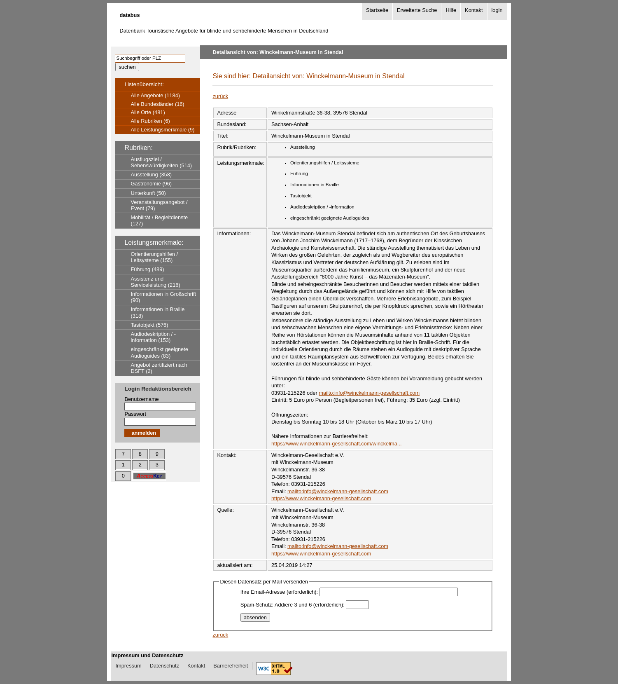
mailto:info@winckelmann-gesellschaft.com (369, 393)
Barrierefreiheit (230, 666)
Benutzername (141, 399)
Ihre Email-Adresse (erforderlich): (279, 592)
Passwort (135, 414)
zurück (220, 96)
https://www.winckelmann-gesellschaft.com (321, 498)
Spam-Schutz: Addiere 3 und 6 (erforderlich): (292, 605)
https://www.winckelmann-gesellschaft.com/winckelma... (336, 443)
